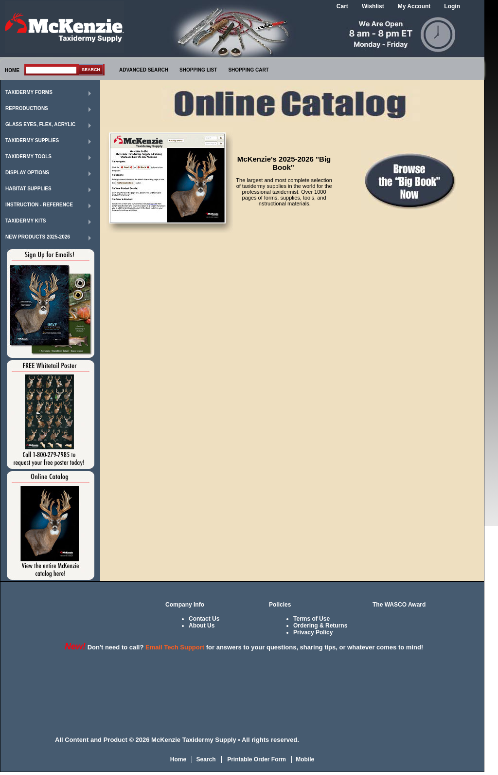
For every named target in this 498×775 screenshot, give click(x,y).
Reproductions (26, 108)
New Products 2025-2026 (37, 237)
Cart (342, 6)
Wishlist (373, 6)
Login (452, 6)
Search (205, 759)
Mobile (305, 759)
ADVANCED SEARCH (143, 70)
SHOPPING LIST (198, 70)
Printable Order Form (256, 759)
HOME (12, 70)
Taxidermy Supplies (32, 140)
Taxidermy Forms (29, 92)
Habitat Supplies (28, 188)
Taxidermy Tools (28, 156)
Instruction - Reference (39, 204)
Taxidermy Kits (25, 220)
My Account (414, 6)
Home (178, 759)
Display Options (27, 172)
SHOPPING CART (248, 70)
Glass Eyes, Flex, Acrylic (40, 124)
